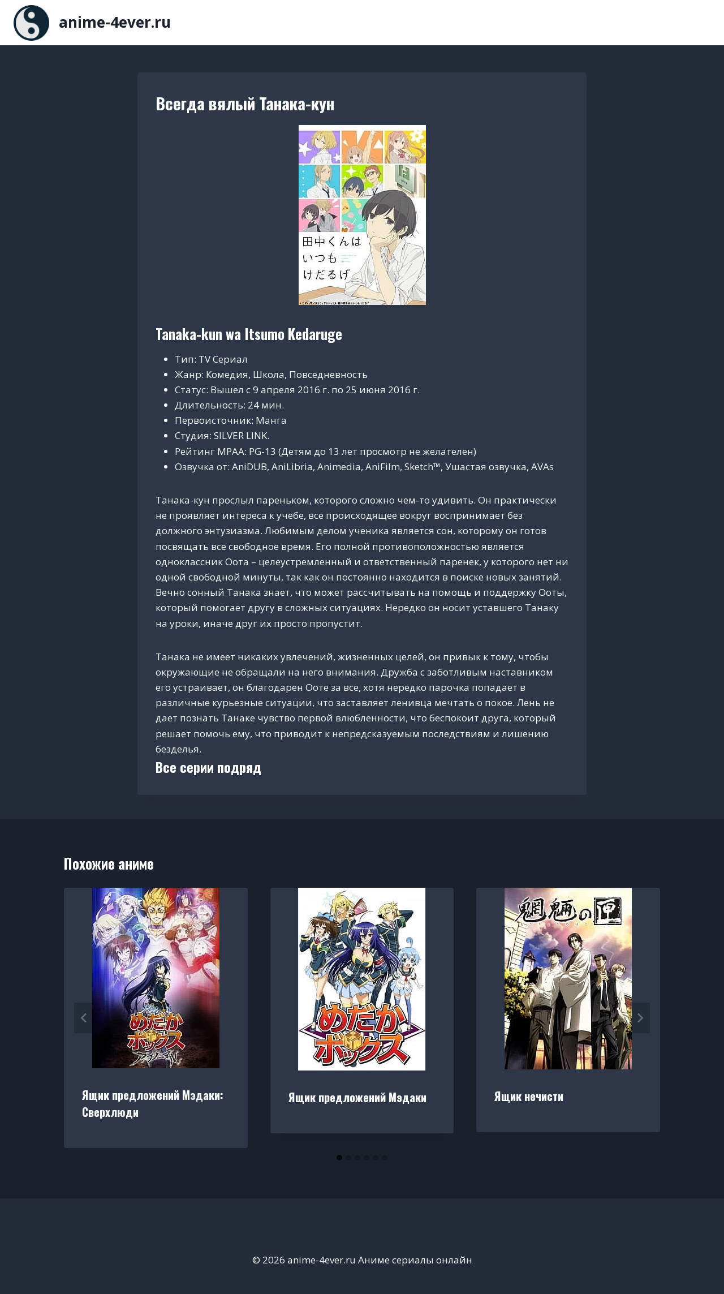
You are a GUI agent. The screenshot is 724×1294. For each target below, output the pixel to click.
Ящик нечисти (528, 1095)
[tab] (339, 1157)
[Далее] (640, 1018)
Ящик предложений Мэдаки (357, 1097)
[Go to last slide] (84, 1018)
